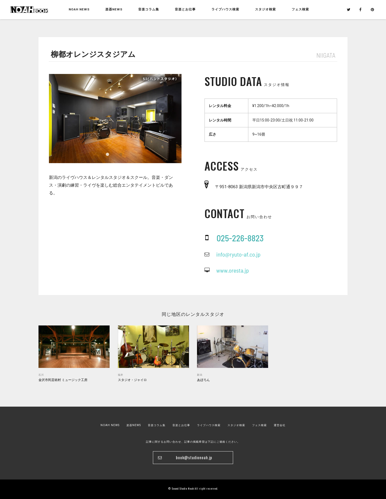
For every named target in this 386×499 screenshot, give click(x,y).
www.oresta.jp (232, 270)
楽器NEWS (113, 9)
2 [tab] (120, 154)
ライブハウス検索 (209, 425)
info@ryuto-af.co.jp (238, 254)
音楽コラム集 (148, 9)
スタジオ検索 (236, 425)
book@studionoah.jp (194, 457)
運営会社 (279, 425)
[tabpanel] (115, 118)
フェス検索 (259, 425)
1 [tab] (107, 154)
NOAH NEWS (79, 9)
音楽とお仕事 (181, 425)
